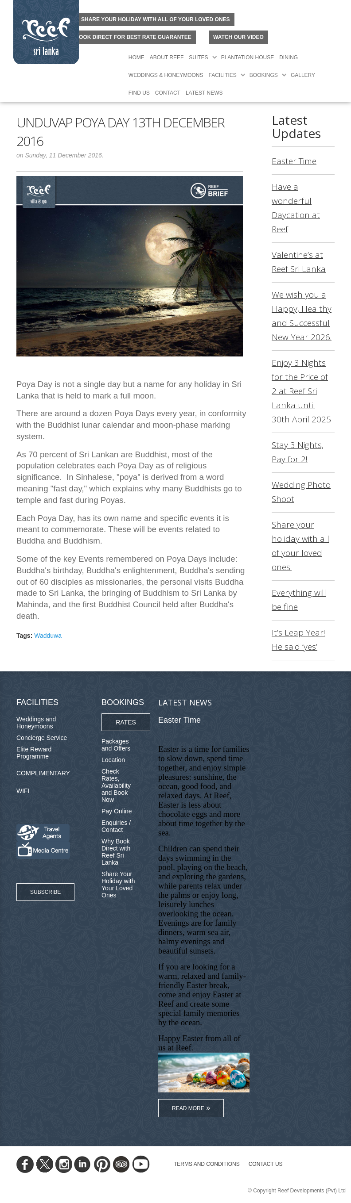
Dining (288, 57)
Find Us (139, 93)
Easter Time (294, 161)
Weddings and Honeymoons (36, 723)
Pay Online (116, 811)
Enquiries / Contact (116, 826)
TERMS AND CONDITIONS (207, 1164)
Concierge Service (41, 737)
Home (136, 57)
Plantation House (247, 57)
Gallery (303, 75)
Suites (198, 57)
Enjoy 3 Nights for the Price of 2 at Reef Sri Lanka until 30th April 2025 (301, 391)
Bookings (264, 75)
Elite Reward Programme (33, 753)
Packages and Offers (115, 745)
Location (113, 759)
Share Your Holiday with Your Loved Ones (118, 884)
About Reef (166, 57)
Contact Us (266, 1164)
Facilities (223, 75)
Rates (126, 722)
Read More (188, 1108)
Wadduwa (48, 635)
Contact (167, 93)
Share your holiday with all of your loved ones (155, 19)
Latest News (204, 93)
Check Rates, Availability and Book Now (116, 785)
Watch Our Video (238, 37)
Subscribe (45, 892)
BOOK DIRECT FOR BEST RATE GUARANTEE (133, 37)
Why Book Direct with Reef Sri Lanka (115, 852)
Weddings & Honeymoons (166, 75)
